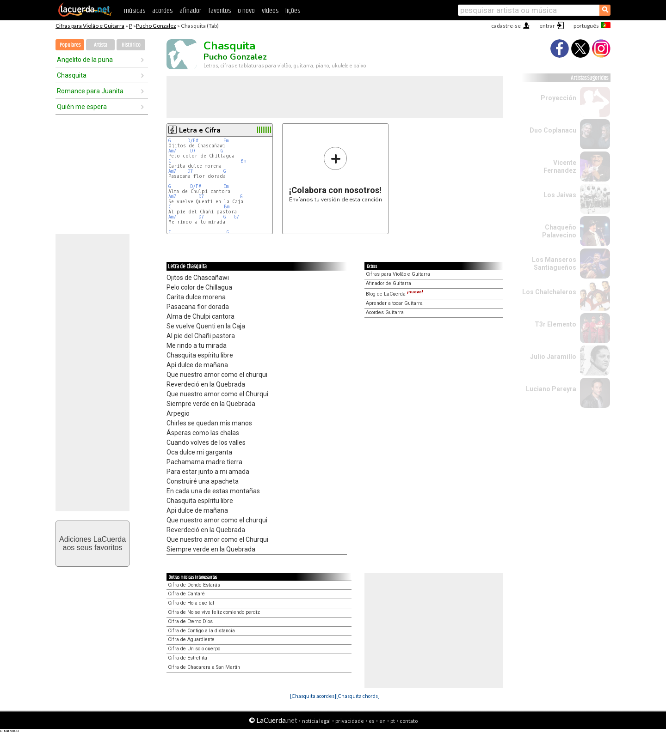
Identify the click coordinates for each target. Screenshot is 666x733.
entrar (547, 25)
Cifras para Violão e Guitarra (90, 25)
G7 (236, 217)
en (382, 721)
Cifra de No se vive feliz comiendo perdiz (214, 612)
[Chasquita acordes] (313, 696)
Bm (243, 161)
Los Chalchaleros (549, 292)
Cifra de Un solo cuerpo (194, 649)
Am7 (172, 151)
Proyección (558, 98)
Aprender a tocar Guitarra (394, 303)
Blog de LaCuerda (394, 294)
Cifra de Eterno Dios (190, 621)
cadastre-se (506, 25)
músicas (134, 11)
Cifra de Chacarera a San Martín (204, 667)
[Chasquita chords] (358, 696)
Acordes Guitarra (385, 312)
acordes (162, 11)
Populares (70, 45)
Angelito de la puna (85, 59)
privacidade (349, 721)
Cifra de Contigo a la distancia (201, 631)
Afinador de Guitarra (388, 283)
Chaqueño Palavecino (559, 231)
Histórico (131, 45)
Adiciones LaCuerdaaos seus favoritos (92, 543)
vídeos (270, 11)
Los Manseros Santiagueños (554, 263)
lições (292, 11)
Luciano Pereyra (551, 389)
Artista (100, 45)
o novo (246, 11)
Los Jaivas (559, 195)
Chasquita (71, 75)
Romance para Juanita (90, 91)
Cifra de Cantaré (186, 594)
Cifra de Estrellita (187, 658)
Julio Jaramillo (553, 356)
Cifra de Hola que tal (191, 603)
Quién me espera (82, 106)
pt (392, 721)
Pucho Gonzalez (156, 25)
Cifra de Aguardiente (191, 639)
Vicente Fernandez (559, 166)
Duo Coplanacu (553, 130)
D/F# (192, 141)
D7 (193, 151)
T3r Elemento (555, 324)
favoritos (219, 11)
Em (225, 141)
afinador (190, 11)
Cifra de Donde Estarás (194, 585)
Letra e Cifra (200, 130)
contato (409, 721)
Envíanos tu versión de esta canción (335, 174)
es (372, 721)
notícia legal (316, 721)
